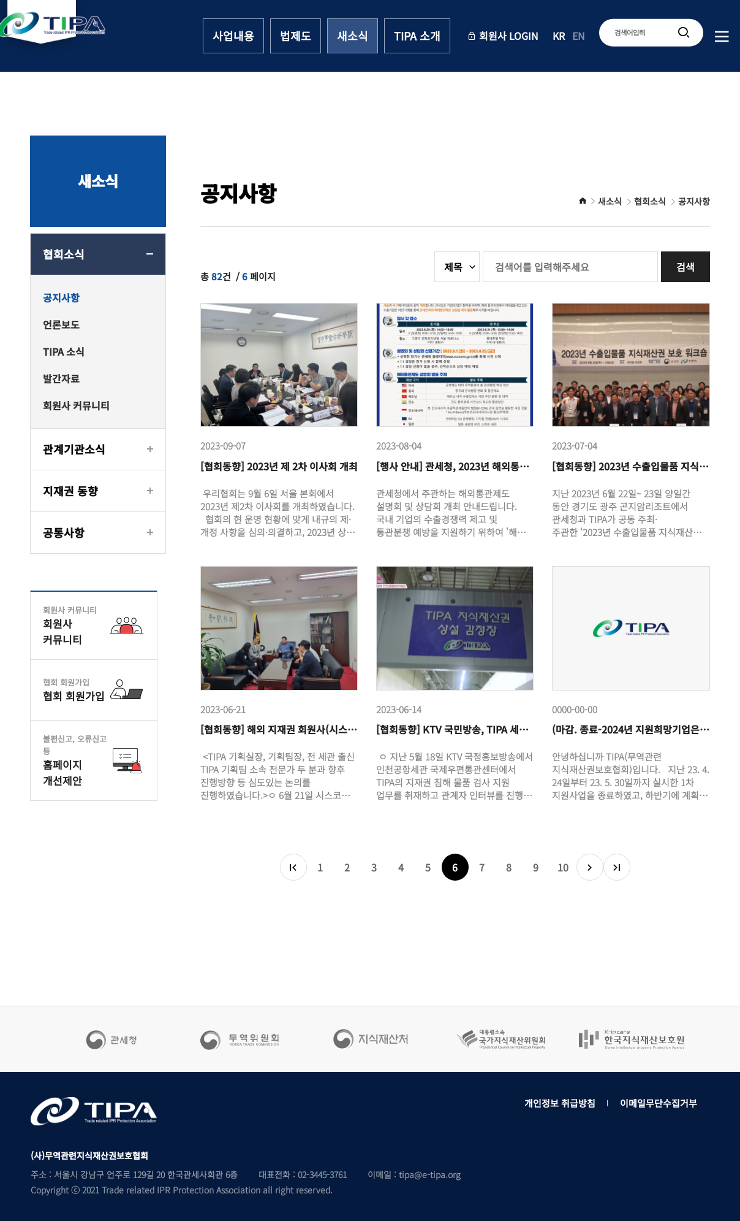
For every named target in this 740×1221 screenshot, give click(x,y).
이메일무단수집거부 (658, 1103)
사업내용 (233, 36)
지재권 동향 (70, 491)
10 (562, 867)
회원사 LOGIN (502, 35)
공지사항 (61, 297)
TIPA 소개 (417, 36)
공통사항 (64, 532)
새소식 (352, 36)
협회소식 (64, 254)
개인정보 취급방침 (559, 1103)
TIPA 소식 (64, 351)
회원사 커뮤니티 (76, 405)
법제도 (295, 36)
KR (559, 35)
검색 (685, 266)
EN (578, 35)
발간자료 (61, 378)
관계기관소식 (74, 449)
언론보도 (61, 324)
